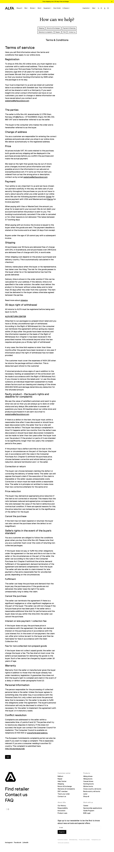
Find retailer (17, 790)
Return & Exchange (65, 787)
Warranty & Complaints (66, 790)
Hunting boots (88, 785)
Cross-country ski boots (92, 790)
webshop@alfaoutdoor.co (16, 102)
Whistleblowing (73, 841)
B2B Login (86, 814)
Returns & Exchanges (53, 28)
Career (85, 807)
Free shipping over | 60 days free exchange (56, 1)
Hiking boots (87, 780)
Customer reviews (63, 841)
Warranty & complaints (44, 33)
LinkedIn (25, 844)
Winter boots (88, 787)
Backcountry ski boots (91, 792)
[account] (104, 8)
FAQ (9, 801)
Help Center (62, 782)
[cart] (108, 8)
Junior (85, 795)
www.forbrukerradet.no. (37, 734)
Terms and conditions (63, 845)
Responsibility (63, 809)
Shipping (61, 785)
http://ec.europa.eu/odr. (15, 750)
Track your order (64, 795)
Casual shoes (88, 782)
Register (62, 834)
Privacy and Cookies (84, 841)
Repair (60, 780)
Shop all (86, 797)
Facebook (17, 844)
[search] (98, 8)
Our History (62, 807)
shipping (24, 301)
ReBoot (60, 777)
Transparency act (96, 841)
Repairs (57, 33)
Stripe (48, 198)
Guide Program (88, 812)
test (7, 758)
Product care (62, 814)
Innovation (61, 812)
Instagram (9, 844)
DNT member (63, 792)
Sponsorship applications (92, 809)
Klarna (50, 200)
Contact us (16, 796)
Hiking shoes (87, 777)
